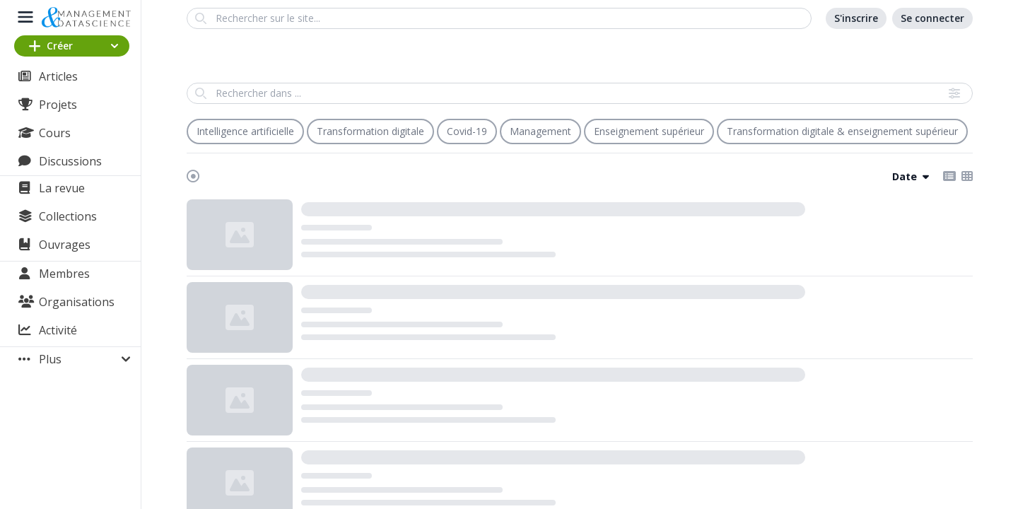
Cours (55, 133)
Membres (64, 273)
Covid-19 (467, 131)
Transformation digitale (370, 131)
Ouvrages (64, 244)
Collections (68, 216)
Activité (58, 330)
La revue (62, 188)
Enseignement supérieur (649, 131)
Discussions (70, 161)
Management (540, 131)
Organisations (77, 302)
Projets (58, 104)
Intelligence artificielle (245, 131)
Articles (58, 76)
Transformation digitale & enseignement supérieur (842, 131)
